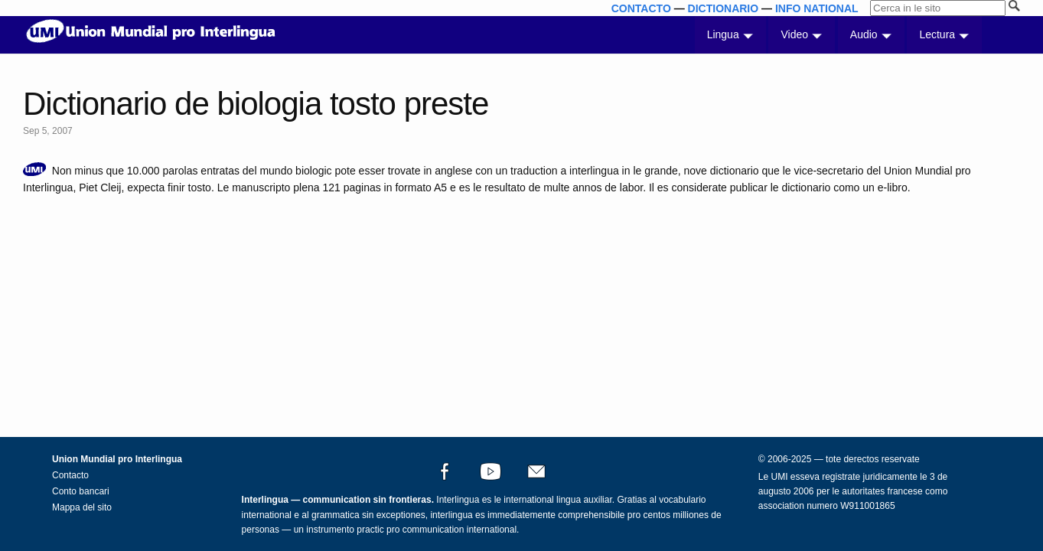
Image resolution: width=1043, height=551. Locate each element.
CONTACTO (641, 8)
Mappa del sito (82, 507)
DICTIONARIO (723, 8)
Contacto (70, 475)
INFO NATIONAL (817, 8)
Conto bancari (80, 491)
